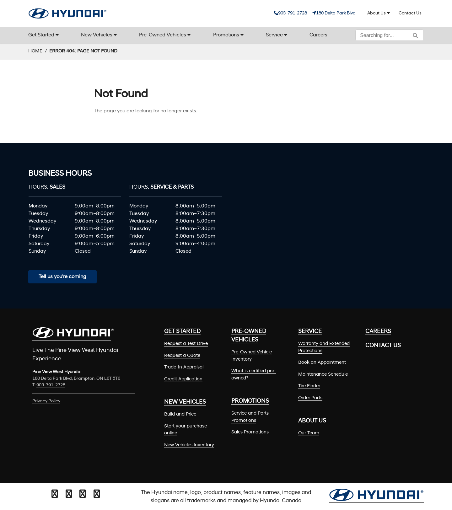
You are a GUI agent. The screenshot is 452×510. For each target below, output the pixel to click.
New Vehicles (96, 35)
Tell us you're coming (62, 276)
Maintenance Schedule (323, 374)
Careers (318, 35)
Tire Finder (309, 386)
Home (35, 51)
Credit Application (183, 379)
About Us (376, 13)
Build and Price (180, 414)
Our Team (308, 433)
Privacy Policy (46, 401)
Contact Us (410, 13)
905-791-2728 (292, 13)
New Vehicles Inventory (189, 445)
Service (274, 35)
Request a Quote (182, 355)
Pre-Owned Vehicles (162, 35)
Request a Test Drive (186, 343)
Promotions (226, 35)
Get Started (41, 35)
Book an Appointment (322, 362)
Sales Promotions (250, 432)
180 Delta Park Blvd (336, 13)
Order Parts (310, 398)
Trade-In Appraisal (183, 367)
